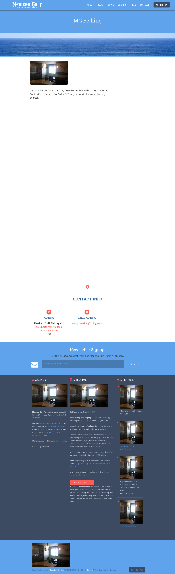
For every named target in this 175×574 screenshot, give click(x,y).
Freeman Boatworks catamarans (50, 423)
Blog (100, 5)
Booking (122, 5)
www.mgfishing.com (128, 526)
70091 (55, 330)
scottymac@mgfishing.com (87, 323)
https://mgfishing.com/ (40, 570)
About (90, 5)
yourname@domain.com (56, 363)
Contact (144, 5)
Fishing (110, 5)
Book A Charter (82, 482)
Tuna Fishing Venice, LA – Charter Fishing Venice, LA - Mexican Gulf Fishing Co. (27, 5)
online (130, 493)
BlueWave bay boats (56, 426)
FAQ (134, 5)
